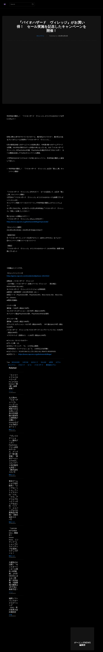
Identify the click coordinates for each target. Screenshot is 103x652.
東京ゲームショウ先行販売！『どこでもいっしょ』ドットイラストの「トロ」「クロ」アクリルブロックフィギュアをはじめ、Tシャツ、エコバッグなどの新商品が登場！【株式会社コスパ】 (13, 496)
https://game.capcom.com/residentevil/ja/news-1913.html (28, 276)
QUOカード (34, 362)
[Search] (33, 4)
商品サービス (12, 427)
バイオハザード (38, 365)
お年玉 (51, 362)
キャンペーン (40, 36)
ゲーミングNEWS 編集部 (82, 636)
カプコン (58, 362)
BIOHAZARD (16, 362)
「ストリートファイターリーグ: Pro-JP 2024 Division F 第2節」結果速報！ (13, 381)
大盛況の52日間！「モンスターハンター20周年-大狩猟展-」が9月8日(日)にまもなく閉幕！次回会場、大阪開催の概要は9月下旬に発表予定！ (13, 569)
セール (29, 365)
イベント (11, 390)
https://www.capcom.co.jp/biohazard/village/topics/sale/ (27, 222)
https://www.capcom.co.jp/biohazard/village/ (34, 354)
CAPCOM (25, 362)
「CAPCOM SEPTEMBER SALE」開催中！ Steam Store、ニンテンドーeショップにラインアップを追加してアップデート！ (13, 536)
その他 (10, 607)
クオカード (21, 365)
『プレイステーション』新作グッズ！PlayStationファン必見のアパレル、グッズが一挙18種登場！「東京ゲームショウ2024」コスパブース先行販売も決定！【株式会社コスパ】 (13, 451)
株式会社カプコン (51, 365)
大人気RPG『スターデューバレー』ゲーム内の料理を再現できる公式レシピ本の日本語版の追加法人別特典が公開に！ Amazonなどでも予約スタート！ (13, 411)
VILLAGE (43, 362)
